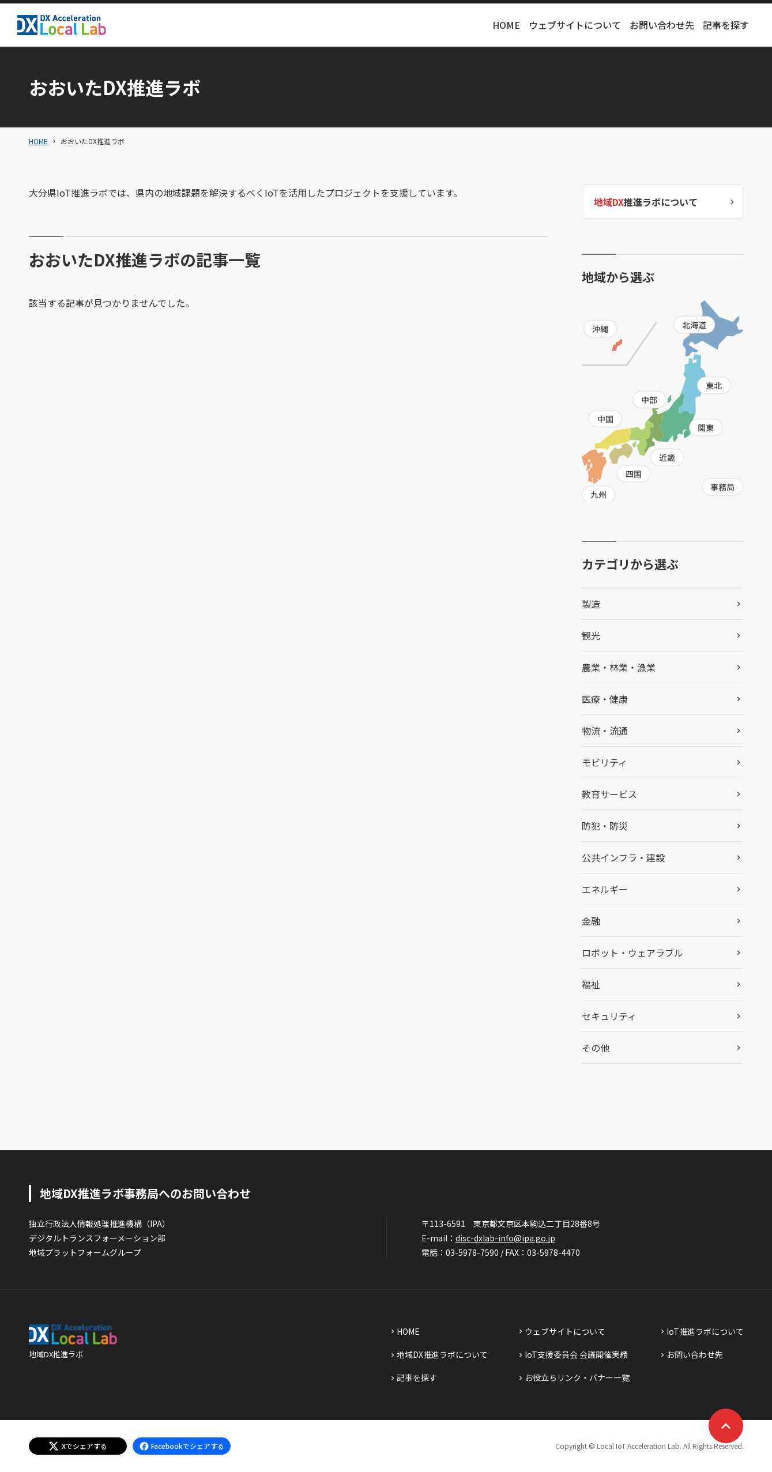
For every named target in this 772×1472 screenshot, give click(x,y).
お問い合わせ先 (662, 25)
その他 (595, 1048)
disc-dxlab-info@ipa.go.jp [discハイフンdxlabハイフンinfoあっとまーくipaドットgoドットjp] (505, 1238)
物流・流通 (605, 730)
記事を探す (726, 25)
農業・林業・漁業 (619, 667)
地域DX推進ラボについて (442, 1354)
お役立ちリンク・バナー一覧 (577, 1377)
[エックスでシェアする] (78, 1446)
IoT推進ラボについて (705, 1331)
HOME (506, 25)
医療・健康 (605, 699)
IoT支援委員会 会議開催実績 (576, 1354)
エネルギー (605, 889)
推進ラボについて (646, 202)
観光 (591, 635)
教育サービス (609, 794)
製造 (591, 604)
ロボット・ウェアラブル (632, 952)
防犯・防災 (605, 826)
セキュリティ (609, 1016)
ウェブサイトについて (575, 25)
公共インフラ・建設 (623, 857)
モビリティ (604, 762)
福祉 (591, 984)
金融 (591, 921)
